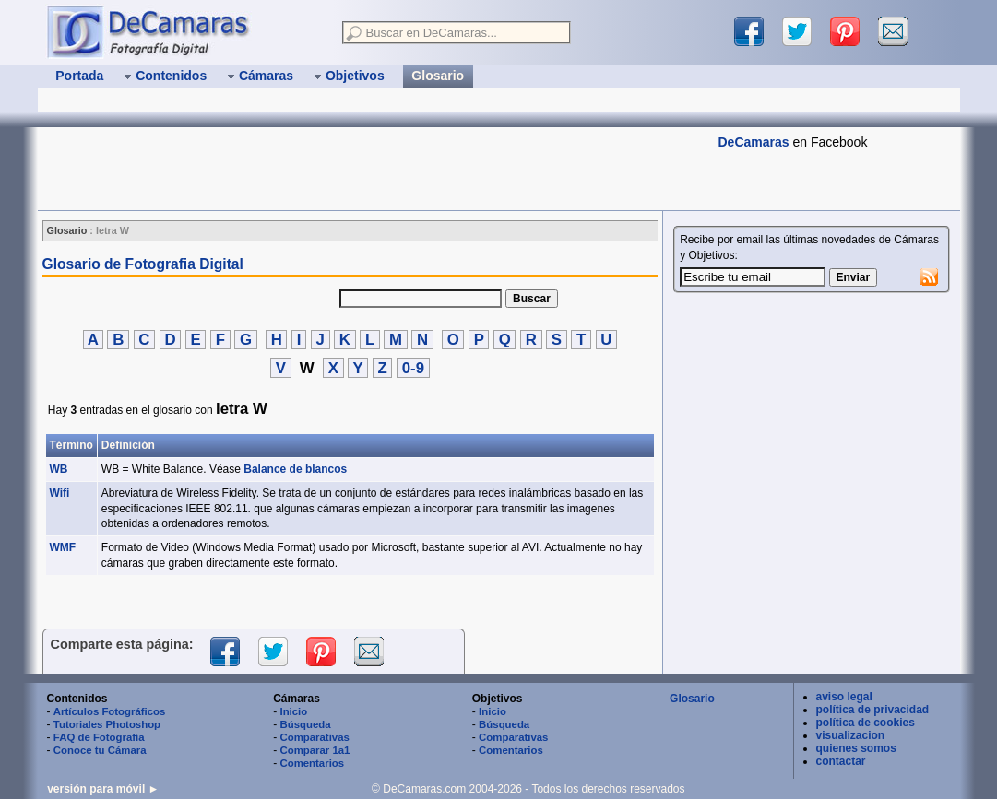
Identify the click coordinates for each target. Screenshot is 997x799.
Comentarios (311, 763)
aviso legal (844, 696)
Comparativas (314, 737)
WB (59, 469)
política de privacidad (873, 709)
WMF (63, 547)
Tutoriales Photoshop (106, 724)
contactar (841, 761)
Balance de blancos (295, 469)
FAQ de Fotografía (99, 737)
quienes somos (856, 748)
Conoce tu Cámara (100, 750)
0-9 (413, 368)
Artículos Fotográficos (109, 711)
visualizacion (850, 735)
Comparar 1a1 (314, 750)
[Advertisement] (373, 168)
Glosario (692, 698)
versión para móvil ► (103, 788)
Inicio (293, 711)
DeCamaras (753, 142)
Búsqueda (304, 724)
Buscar (532, 298)
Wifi (60, 493)
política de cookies (865, 722)
